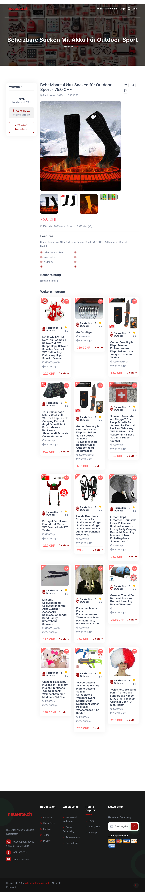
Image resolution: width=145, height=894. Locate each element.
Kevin (22, 101)
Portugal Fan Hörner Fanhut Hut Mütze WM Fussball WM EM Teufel (55, 527)
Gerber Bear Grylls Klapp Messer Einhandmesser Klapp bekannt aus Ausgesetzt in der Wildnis (122, 352)
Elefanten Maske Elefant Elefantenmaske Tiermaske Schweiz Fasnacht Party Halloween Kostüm (88, 618)
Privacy (45, 842)
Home (99, 9)
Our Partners (70, 845)
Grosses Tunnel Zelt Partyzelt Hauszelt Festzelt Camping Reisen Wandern (122, 602)
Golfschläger (84, 334)
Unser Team (47, 825)
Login (123, 9)
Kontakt (45, 831)
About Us (46, 819)
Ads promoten (71, 839)
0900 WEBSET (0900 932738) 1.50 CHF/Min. (20, 845)
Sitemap (91, 834)
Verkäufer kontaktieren (22, 129)
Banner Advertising (68, 831)
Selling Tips (93, 828)
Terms (44, 837)
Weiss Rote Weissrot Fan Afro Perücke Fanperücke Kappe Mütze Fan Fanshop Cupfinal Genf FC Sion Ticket (123, 699)
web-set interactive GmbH (37, 885)
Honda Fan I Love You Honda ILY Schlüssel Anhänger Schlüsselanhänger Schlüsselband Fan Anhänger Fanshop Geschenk (88, 527)
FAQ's (90, 822)
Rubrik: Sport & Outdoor (54, 331)
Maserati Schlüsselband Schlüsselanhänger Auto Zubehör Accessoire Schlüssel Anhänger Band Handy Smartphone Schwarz (54, 614)
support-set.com (17, 861)
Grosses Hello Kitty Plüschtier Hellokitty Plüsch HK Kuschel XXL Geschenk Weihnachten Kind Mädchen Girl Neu (55, 691)
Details (64, 375)
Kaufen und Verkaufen (70, 821)
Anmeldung (111, 9)
